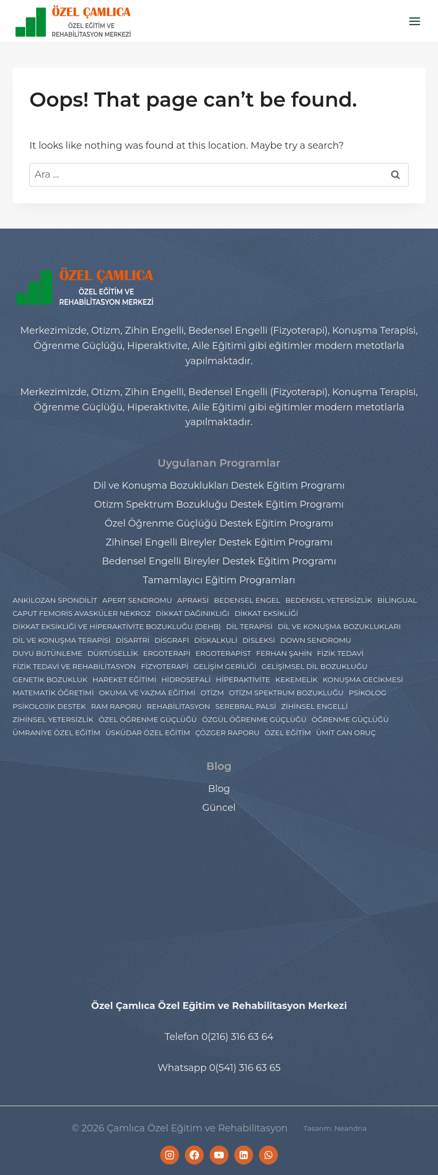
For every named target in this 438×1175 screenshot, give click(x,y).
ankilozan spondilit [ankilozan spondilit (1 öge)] (55, 600)
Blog (219, 789)
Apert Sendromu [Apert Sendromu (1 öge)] (137, 600)
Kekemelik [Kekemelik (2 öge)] (296, 679)
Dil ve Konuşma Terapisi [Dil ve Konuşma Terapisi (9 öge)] (62, 640)
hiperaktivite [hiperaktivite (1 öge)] (243, 679)
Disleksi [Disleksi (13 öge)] (259, 640)
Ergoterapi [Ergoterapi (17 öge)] (166, 653)
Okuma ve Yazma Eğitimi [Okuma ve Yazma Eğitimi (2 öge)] (147, 692)
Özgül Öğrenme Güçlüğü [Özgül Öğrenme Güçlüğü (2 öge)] (254, 719)
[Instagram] (169, 1155)
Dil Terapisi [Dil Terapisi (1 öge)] (249, 626)
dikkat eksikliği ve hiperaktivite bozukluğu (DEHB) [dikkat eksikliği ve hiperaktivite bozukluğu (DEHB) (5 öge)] (117, 626)
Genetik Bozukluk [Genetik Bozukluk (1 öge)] (50, 679)
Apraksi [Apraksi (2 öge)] (192, 600)
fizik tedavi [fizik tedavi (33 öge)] (340, 653)
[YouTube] (219, 1155)
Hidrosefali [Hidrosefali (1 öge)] (186, 679)
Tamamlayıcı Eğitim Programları (219, 580)
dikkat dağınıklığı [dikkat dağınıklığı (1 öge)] (193, 613)
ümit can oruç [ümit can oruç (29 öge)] (346, 732)
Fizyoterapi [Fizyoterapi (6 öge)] (164, 666)
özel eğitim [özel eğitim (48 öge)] (288, 732)
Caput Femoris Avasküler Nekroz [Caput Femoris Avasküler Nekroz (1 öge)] (82, 613)
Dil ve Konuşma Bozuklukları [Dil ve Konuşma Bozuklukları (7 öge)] (339, 626)
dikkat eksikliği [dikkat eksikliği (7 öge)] (266, 613)
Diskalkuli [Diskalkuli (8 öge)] (215, 640)
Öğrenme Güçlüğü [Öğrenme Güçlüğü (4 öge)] (350, 719)
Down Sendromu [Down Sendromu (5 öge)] (315, 640)
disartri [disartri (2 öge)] (132, 640)
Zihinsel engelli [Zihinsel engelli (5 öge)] (314, 706)
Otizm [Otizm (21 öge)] (212, 692)
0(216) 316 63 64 (237, 1037)
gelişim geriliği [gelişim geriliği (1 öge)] (224, 666)
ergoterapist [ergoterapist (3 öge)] (223, 653)
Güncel (219, 807)
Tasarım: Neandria (335, 1128)
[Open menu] (414, 21)
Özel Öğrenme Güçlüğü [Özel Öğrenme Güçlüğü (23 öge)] (148, 719)
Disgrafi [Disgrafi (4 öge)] (171, 640)
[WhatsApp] (268, 1155)
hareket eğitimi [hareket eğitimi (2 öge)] (124, 679)
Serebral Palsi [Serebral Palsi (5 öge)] (245, 706)
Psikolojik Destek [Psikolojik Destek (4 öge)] (49, 706)
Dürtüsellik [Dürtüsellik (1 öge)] (112, 653)
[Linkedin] (243, 1155)
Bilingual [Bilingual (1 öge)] (397, 600)
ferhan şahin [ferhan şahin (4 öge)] (284, 653)
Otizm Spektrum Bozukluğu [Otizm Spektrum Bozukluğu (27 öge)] (286, 692)
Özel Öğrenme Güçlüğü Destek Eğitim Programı (219, 523)
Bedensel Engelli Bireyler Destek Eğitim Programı (219, 561)
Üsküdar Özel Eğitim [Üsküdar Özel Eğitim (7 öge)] (148, 732)
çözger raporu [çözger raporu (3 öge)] (227, 732)
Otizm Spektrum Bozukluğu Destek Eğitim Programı (218, 504)
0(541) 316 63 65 (244, 1068)
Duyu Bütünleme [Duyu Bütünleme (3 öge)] (47, 653)
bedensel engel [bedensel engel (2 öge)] (247, 600)
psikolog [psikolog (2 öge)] (368, 692)
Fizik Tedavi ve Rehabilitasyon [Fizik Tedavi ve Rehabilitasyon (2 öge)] (74, 666)
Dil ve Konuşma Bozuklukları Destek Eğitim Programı (219, 485)
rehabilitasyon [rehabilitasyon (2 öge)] (178, 706)
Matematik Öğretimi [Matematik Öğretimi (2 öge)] (53, 692)
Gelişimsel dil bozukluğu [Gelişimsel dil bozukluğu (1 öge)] (315, 666)
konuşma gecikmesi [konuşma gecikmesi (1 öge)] (363, 679)
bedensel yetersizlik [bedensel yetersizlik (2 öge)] (328, 600)
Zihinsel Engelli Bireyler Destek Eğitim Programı (219, 542)
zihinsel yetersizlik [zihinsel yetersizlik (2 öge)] (53, 719)
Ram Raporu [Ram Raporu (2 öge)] (116, 706)
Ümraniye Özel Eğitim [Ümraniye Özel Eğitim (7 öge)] (56, 732)
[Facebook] (194, 1155)
